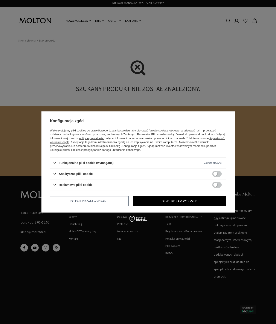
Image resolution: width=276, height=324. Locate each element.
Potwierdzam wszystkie (179, 201)
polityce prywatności (91, 138)
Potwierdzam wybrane (89, 201)
